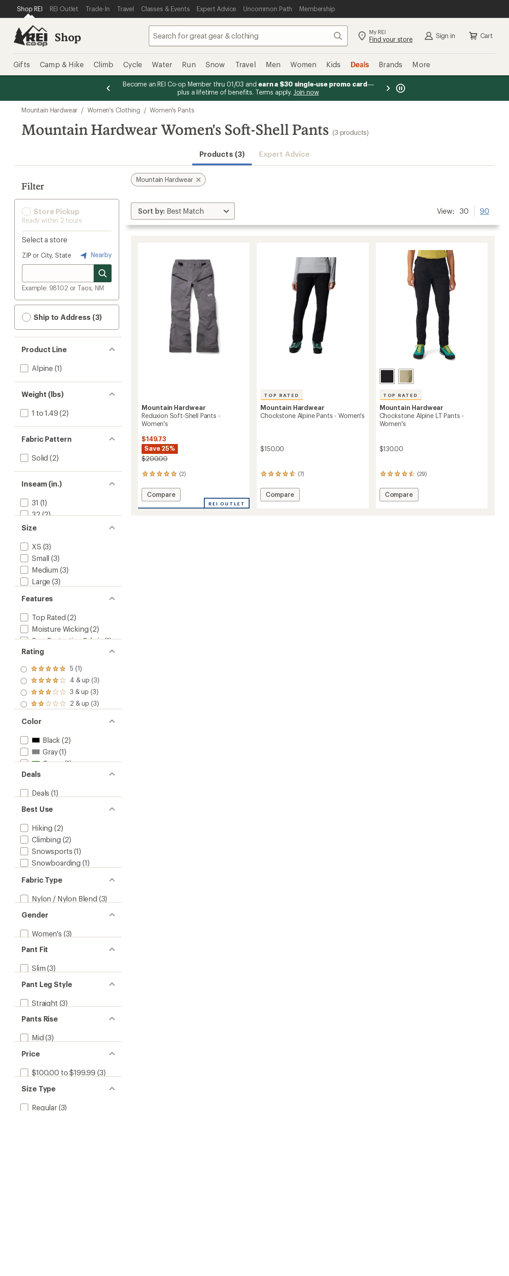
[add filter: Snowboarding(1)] (49, 956)
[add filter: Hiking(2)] (35, 921)
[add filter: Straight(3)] (38, 1147)
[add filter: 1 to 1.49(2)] (38, 413)
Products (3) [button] (222, 154)
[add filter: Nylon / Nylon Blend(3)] (57, 1013)
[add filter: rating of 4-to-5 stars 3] (60, 729)
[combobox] (248, 36)
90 (484, 210)
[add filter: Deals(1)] (33, 876)
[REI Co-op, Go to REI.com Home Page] (30, 36)
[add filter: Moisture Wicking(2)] (53, 662)
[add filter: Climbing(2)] (39, 933)
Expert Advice (284, 154)
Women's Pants (172, 110)
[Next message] (388, 88)
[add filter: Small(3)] (33, 570)
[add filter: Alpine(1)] (35, 368)
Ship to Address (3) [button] (62, 317)
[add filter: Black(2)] (39, 808)
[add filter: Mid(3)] (31, 1192)
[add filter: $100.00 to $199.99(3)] (56, 1237)
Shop (68, 36)
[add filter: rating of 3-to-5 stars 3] (60, 741)
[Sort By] (183, 211)
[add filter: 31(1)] (28, 502)
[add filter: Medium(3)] (38, 582)
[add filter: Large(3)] (34, 594)
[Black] (387, 376)
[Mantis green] (406, 376)
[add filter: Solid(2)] (33, 457)
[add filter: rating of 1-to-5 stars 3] (60, 764)
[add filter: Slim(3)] (31, 1102)
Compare (161, 495)
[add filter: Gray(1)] (37, 820)
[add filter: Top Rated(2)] (42, 650)
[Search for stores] (103, 273)
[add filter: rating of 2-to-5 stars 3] (60, 753)
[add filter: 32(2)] (29, 514)
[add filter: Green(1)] (40, 832)
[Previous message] (108, 88)
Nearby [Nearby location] (95, 255)
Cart (480, 35)
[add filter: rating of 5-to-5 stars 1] (60, 718)
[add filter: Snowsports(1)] (45, 944)
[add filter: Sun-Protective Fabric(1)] (60, 673)
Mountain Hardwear (50, 110)
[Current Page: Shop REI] (29, 9)
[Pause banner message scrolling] (399, 88)
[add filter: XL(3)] (29, 605)
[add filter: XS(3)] (29, 559)
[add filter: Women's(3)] (40, 1057)
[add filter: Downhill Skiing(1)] (50, 968)
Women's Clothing (113, 110)
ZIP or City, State (46, 255)
